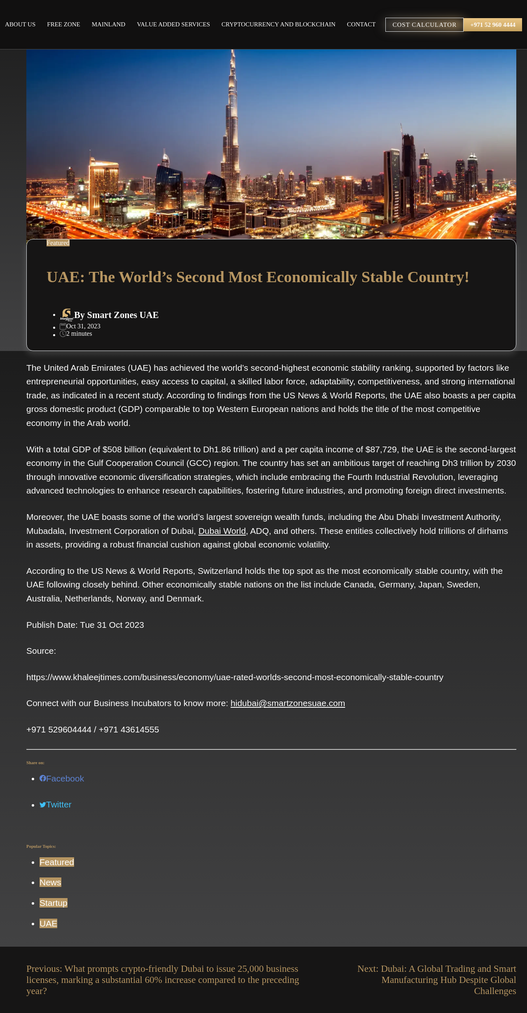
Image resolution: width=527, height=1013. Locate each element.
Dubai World (222, 531)
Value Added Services (173, 24)
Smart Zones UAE (123, 315)
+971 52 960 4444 (492, 24)
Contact (361, 24)
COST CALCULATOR (424, 24)
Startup (54, 903)
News (50, 882)
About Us (20, 24)
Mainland (109, 24)
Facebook (62, 778)
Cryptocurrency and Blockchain (279, 24)
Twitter (56, 804)
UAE (48, 923)
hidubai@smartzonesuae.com (288, 703)
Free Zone (63, 24)
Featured (57, 862)
